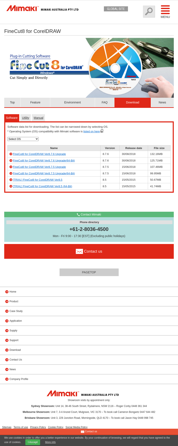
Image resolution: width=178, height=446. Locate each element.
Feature (35, 102)
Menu (165, 12)
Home (13, 291)
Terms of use (21, 427)
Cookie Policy (55, 427)
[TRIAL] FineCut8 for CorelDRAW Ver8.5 (37, 179)
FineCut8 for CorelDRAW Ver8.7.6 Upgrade (39, 154)
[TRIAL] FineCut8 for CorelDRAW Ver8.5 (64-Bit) (42, 186)
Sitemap (6, 427)
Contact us (89, 431)
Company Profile (19, 379)
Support (14, 340)
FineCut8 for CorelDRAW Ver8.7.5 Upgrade (39, 166)
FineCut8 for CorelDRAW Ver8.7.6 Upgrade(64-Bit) (44, 160)
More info (50, 442)
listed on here (91, 131)
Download (132, 102)
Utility (25, 117)
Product (14, 301)
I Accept (33, 442)
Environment (72, 102)
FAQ (104, 102)
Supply (13, 330)
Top (12, 102)
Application (16, 320)
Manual (38, 117)
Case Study (16, 311)
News (162, 102)
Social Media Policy (76, 427)
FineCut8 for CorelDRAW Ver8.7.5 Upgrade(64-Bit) (44, 173)
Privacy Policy (38, 427)
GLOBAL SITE (116, 9)
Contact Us (16, 359)
